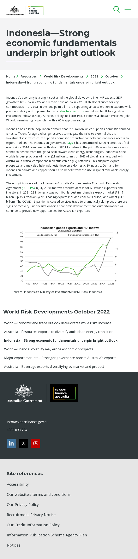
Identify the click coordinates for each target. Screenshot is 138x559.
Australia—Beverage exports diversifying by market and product (54, 366)
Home (11, 76)
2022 (94, 76)
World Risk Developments (64, 76)
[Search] (115, 9)
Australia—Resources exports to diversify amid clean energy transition (58, 331)
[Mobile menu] (128, 10)
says (70, 143)
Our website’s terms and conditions (39, 494)
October (111, 76)
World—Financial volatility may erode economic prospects (48, 349)
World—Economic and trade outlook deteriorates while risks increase (57, 323)
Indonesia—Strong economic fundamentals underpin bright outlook (60, 82)
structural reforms (72, 111)
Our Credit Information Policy (33, 524)
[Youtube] (35, 443)
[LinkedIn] (11, 443)
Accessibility (18, 484)
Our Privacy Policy (23, 504)
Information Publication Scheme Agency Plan (47, 534)
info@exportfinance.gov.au (27, 422)
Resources (29, 76)
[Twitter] (23, 443)
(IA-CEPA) (28, 188)
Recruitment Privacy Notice (31, 514)
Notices (13, 545)
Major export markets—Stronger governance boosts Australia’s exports (60, 358)
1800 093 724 (17, 430)
